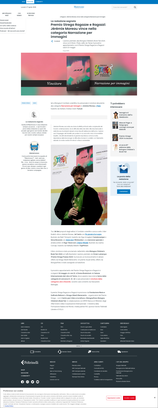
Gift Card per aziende (78, 371)
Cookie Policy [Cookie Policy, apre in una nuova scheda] (9, 406)
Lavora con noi (54, 379)
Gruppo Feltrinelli (121, 365)
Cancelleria (104, 335)
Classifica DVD (65, 332)
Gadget (122, 338)
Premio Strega (26, 103)
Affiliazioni (53, 373)
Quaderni (103, 341)
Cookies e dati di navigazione (103, 379)
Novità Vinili (44, 338)
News (34, 103)
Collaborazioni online (78, 373)
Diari (101, 330)
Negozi (52, 365)
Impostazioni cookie (113, 398)
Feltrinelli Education (122, 375)
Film (62, 327)
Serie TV (63, 338)
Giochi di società (86, 335)
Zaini (101, 332)
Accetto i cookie (129, 398)
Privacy (96, 376)
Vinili (42, 335)
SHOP (25, 2)
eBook (23, 341)
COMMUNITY (46, 2)
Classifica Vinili (45, 341)
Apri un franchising (56, 371)
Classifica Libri (25, 332)
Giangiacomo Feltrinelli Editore (125, 368)
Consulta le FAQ (99, 368)
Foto (121, 335)
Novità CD (44, 330)
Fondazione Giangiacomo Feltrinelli (124, 371)
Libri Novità (24, 330)
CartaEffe (97, 373)
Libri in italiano (25, 327)
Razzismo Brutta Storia (123, 381)
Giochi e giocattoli (86, 327)
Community (25, 375)
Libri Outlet (24, 335)
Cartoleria (103, 327)
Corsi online (123, 330)
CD (42, 327)
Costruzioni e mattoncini (88, 330)
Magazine (24, 373)
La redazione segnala (34, 125)
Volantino (53, 376)
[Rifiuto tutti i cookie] (155, 397)
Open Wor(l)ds (104, 338)
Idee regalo (123, 327)
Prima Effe (119, 378)
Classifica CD (45, 332)
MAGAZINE (34, 2)
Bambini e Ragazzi (66, 341)
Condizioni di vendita (100, 371)
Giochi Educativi (86, 332)
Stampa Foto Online (78, 376)
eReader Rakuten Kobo (127, 341)
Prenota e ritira (76, 365)
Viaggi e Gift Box (125, 332)
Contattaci (123, 192)
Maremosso (34, 159)
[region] (79, 398)
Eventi (52, 368)
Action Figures (85, 341)
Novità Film (64, 330)
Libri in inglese (25, 338)
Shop (23, 370)
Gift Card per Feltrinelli (78, 368)
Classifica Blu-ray (66, 335)
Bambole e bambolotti (87, 338)
